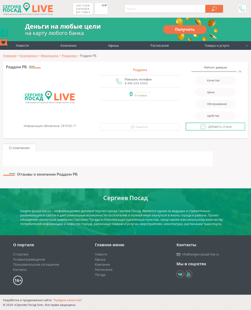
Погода (100, 275)
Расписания (160, 45)
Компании (68, 45)
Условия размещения (29, 259)
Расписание (104, 269)
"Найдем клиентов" (67, 300)
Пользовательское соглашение (36, 264)
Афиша (113, 45)
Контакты (20, 269)
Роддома (140, 70)
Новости (22, 45)
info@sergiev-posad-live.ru (200, 254)
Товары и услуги (217, 45)
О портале (20, 254)
